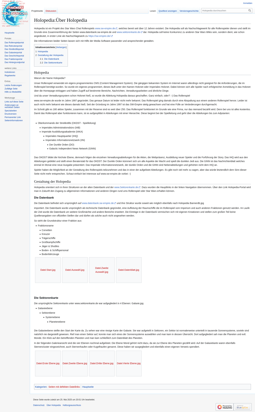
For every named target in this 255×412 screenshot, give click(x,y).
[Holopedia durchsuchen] (226, 10)
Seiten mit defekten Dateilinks (64, 386)
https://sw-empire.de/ (100, 36)
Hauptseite (88, 386)
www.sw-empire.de (105, 28)
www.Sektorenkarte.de (126, 187)
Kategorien (41, 386)
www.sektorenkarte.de (128, 32)
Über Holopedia (54, 405)
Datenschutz (39, 405)
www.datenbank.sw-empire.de (98, 203)
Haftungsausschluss (72, 405)
